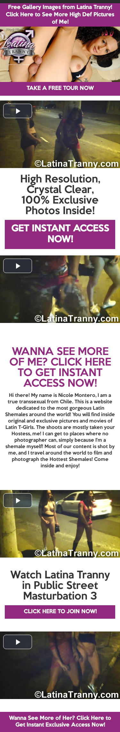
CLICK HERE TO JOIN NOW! (60, 611)
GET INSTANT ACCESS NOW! (60, 234)
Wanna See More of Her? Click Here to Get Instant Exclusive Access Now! (60, 721)
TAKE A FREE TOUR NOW (60, 88)
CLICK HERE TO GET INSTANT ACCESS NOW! (64, 373)
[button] (17, 111)
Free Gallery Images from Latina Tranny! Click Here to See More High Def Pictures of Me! (60, 15)
